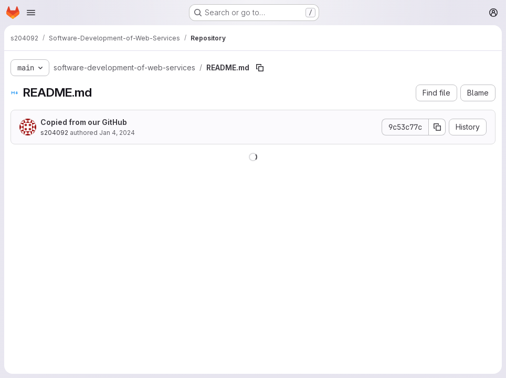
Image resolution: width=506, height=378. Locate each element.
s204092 (54, 132)
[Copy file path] (259, 67)
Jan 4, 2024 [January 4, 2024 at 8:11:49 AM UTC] (117, 132)
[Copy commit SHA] (437, 127)
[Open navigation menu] (31, 12)
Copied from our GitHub (83, 122)
